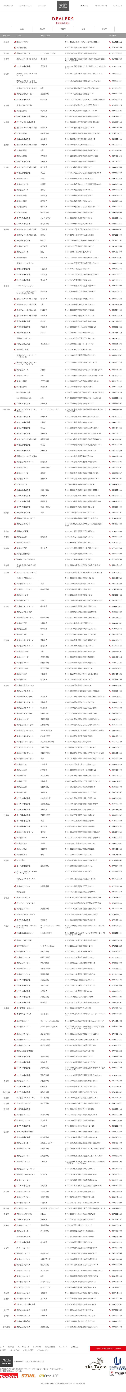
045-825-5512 (117, 501)
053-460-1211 (117, 640)
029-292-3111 (117, 116)
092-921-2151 (117, 1287)
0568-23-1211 (117, 730)
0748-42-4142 (117, 860)
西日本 (104, 29)
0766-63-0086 (117, 531)
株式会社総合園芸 (23, 542)
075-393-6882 (117, 897)
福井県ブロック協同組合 (26, 559)
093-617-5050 (117, 1270)
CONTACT (117, 5)
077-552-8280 (117, 886)
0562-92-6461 (117, 798)
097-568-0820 (117, 1310)
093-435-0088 (117, 1265)
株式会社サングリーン (25, 462)
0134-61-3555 (117, 47)
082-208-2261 (117, 1156)
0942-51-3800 (117, 1253)
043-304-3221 (117, 274)
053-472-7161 (117, 651)
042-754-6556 (117, 450)
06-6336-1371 (117, 991)
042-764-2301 (117, 479)
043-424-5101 (117, 257)
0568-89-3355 (117, 759)
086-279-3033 (117, 1109)
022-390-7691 (117, 88)
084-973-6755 (117, 1137)
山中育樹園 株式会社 (25, 1008)
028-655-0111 (117, 139)
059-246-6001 (117, 854)
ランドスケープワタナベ (26, 903)
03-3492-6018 (117, 316)
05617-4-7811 (117, 775)
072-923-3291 (117, 997)
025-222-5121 (117, 524)
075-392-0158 (117, 909)
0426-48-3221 (117, 381)
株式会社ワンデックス (25, 617)
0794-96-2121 (117, 1045)
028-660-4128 (117, 122)
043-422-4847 (117, 229)
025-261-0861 (117, 518)
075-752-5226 (117, 903)
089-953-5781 (117, 1225)
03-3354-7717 (117, 375)
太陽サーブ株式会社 (24, 940)
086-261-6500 (117, 1126)
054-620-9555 (117, 668)
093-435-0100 (117, 1276)
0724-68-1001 (117, 980)
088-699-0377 (117, 1208)
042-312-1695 (117, 286)
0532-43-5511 (117, 719)
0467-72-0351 (117, 462)
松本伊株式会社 (22, 946)
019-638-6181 (117, 66)
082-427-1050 (117, 1131)
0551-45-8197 (117, 565)
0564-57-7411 (117, 781)
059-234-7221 (117, 832)
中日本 (63, 29)
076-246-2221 (117, 542)
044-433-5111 (117, 416)
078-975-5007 (117, 1075)
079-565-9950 (117, 1056)
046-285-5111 (117, 490)
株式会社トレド (22, 595)
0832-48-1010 (117, 1191)
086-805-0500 (117, 1120)
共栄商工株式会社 (23, 1109)
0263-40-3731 (117, 600)
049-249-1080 (117, 178)
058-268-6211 (117, 617)
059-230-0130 (117, 821)
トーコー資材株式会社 (25, 1131)
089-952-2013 (117, 1242)
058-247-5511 (117, 629)
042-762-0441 (117, 439)
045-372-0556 (117, 445)
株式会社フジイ (22, 42)
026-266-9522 (117, 595)
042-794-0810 (117, 310)
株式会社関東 (22, 111)
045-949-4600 (117, 409)
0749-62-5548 (117, 892)
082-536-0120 (117, 1148)
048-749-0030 (117, 184)
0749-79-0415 (117, 879)
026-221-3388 (117, 584)
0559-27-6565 (117, 657)
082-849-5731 (117, 1186)
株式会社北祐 (22, 47)
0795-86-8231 (117, 1034)
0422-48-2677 (117, 338)
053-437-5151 (117, 674)
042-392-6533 (117, 321)
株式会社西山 (22, 484)
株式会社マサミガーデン (26, 914)
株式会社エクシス (23, 1120)
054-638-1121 (117, 646)
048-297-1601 (117, 218)
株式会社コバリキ (23, 524)
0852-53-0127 (117, 1103)
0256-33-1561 (117, 512)
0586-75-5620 (117, 764)
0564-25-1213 (117, 702)
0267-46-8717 (117, 572)
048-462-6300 (117, 167)
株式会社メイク (22, 178)
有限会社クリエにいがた (26, 518)
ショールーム (63, 1347)
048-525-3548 (117, 190)
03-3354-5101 (117, 370)
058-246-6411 (117, 606)
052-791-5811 (117, 691)
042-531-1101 (117, 344)
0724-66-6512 (117, 968)
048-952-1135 (117, 195)
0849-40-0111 (117, 1174)
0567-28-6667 (117, 792)
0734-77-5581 (117, 1092)
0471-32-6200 (117, 252)
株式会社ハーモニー (24, 1180)
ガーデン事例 (37, 1347)
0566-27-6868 (117, 770)
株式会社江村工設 (23, 554)
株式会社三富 (22, 537)
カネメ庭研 (21, 860)
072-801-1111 (117, 957)
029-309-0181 (117, 111)
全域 (22, 29)
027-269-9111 (117, 161)
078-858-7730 (117, 1068)
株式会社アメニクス (24, 584)
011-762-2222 (117, 42)
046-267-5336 (117, 507)
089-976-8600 (117, 1236)
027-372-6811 (117, 144)
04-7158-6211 (117, 280)
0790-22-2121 (117, 1039)
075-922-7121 (117, 914)
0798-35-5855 (117, 1021)
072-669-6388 (117, 963)
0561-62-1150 (117, 742)
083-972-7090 (117, 1203)
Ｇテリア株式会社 (23, 66)
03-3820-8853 (117, 349)
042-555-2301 (117, 404)
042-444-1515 (117, 362)
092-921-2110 (117, 1282)
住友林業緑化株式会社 (25, 933)
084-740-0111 (117, 1169)
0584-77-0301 (117, 623)
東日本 (42, 29)
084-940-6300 (117, 1180)
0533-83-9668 (117, 809)
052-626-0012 (117, 696)
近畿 (83, 29)
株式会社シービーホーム (26, 1169)
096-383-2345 (117, 1304)
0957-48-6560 (117, 1293)
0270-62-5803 (117, 150)
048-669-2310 (117, 173)
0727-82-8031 (117, 1008)
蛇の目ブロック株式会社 (26, 1304)
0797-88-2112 (117, 1051)
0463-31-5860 (117, 456)
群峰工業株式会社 (23, 116)
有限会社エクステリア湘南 (27, 456)
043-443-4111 (117, 269)
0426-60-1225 (117, 291)
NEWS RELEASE (25, 5)
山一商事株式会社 (23, 815)
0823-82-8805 (117, 1143)
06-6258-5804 (117, 933)
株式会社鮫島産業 (23, 1321)
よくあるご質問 (28, 1350)
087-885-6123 (117, 1214)
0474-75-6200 (117, 246)
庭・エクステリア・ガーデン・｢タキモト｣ (27, 872)
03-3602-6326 (117, 299)
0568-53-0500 (117, 787)
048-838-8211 (117, 207)
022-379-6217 (117, 73)
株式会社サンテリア (24, 612)
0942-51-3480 (117, 1259)
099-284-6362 (117, 1327)
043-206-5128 (117, 263)
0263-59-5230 (117, 589)
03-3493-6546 (117, 304)
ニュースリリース (23, 1347)
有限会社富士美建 (23, 344)
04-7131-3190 (117, 235)
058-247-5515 (117, 634)
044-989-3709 (117, 1248)
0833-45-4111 (117, 1197)
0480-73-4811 (117, 224)
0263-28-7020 (117, 578)
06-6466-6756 (117, 940)
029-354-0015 (117, 105)
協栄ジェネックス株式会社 (27, 128)
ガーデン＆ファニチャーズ (27, 572)
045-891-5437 (117, 473)
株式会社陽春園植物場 (25, 1051)
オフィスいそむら (23, 897)
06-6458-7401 (117, 1002)
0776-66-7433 (117, 548)
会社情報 (3, 1350)
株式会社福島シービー (25, 94)
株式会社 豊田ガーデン (25, 685)
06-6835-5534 (117, 926)
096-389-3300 (117, 1298)
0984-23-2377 (117, 1321)
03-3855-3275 (117, 332)
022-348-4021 (117, 94)
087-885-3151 (117, 1219)
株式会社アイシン (23, 886)
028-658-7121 (117, 133)
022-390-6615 (117, 99)
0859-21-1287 (117, 1098)
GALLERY (42, 5)
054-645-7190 (117, 679)
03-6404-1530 (117, 392)
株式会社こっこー (23, 1103)
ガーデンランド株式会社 (26, 122)
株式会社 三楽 (22, 349)
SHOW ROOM (101, 5)
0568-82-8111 (117, 753)
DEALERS (84, 5)
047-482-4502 (117, 240)
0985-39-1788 (117, 1315)
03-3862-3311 (117, 327)
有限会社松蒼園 (22, 531)
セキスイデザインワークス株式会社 (27, 410)
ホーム (2, 1347)
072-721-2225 (117, 946)
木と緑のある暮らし (24, 1014)
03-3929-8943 (117, 398)
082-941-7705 (117, 1161)
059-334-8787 (117, 815)
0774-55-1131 (117, 920)
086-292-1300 (117, 1115)
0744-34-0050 (117, 1081)
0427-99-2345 (117, 387)
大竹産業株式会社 (23, 173)
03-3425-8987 (117, 355)
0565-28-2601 (117, 685)
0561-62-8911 (117, 736)
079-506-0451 (117, 1014)
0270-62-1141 (117, 156)
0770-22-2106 (117, 554)
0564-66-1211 (117, 747)
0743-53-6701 (117, 1086)
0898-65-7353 (117, 1231)
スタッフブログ (14, 1350)
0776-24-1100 (117, 559)
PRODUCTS (8, 5)
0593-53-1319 (117, 849)
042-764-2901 (117, 467)
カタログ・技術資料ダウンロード (107, 1348)
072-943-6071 (117, 951)
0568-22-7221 (117, 804)
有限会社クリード (23, 53)
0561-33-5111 (117, 725)
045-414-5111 (117, 428)
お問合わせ (74, 1347)
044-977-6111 (117, 496)
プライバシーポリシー (44, 1350)
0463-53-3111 (117, 422)
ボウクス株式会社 (23, 416)
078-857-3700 (117, 1027)
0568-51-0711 (117, 713)
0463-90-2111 (117, 484)
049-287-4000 (117, 212)
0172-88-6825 (117, 53)
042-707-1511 (117, 433)
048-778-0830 (117, 201)
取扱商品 (11, 1347)
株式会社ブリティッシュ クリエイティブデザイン (27, 363)
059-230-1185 (117, 826)
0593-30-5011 (117, 838)
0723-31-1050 (117, 985)
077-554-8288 (117, 866)
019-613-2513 (117, 59)
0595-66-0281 (117, 843)
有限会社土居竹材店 (24, 1214)
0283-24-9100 (117, 128)
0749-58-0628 (117, 871)
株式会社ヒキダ (22, 651)
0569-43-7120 (117, 708)
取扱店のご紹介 (50, 1347)
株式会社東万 (22, 843)
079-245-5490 (117, 1062)
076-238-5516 (117, 537)
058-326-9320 (117, 612)
